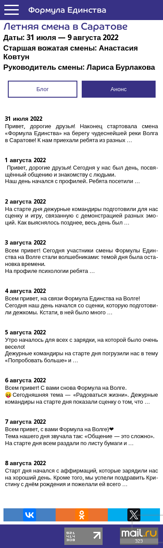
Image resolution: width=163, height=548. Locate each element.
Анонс (118, 89)
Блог (43, 89)
